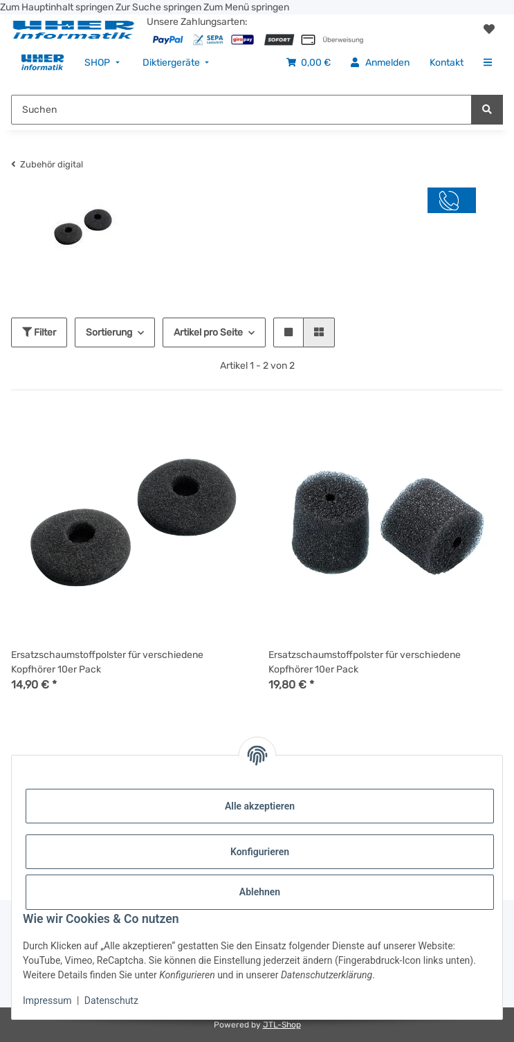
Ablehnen (259, 891)
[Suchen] (487, 110)
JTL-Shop (282, 1025)
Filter (39, 332)
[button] (489, 30)
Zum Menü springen (246, 7)
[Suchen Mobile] (241, 110)
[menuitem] (42, 63)
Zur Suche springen (159, 7)
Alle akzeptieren (260, 806)
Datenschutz (111, 1000)
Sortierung (109, 332)
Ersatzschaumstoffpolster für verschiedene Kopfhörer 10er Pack (107, 662)
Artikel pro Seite (208, 332)
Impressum (47, 1000)
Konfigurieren (259, 851)
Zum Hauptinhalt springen (58, 7)
